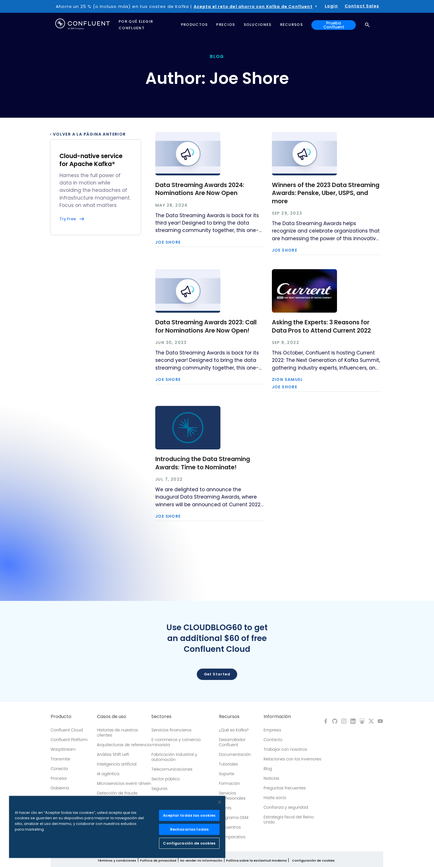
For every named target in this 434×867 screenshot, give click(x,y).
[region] (117, 827)
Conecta (59, 768)
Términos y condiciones (117, 860)
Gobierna (60, 788)
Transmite (60, 759)
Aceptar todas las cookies (189, 815)
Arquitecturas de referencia (124, 745)
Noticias (271, 778)
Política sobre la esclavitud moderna (256, 860)
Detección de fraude (117, 793)
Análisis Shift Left (113, 754)
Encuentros (230, 827)
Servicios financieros (171, 730)
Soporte (226, 774)
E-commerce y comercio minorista (176, 742)
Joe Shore (168, 242)
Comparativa (232, 837)
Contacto (273, 739)
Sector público (165, 779)
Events (225, 808)
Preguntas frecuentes (285, 788)
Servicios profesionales (232, 795)
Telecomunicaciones (171, 769)
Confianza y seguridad (286, 807)
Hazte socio (275, 797)
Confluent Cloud (67, 730)
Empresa (272, 730)
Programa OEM (233, 817)
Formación (229, 783)
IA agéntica (108, 774)
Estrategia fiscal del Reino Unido (289, 819)
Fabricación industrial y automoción (174, 757)
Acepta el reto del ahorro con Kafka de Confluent (253, 6)
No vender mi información (201, 860)
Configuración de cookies (313, 860)
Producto (61, 716)
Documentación (235, 754)
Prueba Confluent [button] (333, 25)
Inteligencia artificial (117, 764)
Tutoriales (228, 764)
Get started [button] (217, 674)
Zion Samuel (287, 379)
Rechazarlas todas (189, 829)
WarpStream (63, 749)
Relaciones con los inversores (292, 759)
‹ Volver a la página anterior (88, 134)
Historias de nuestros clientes (117, 732)
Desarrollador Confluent (232, 742)
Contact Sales (362, 6)
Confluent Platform (69, 739)
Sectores (161, 716)
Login (331, 6)
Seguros (159, 788)
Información (277, 716)
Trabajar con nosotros (285, 749)
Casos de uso (111, 716)
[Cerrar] (219, 802)
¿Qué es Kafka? (234, 730)
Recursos (229, 716)
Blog (268, 768)
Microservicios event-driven (124, 783)
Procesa (59, 778)
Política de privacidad (158, 860)
